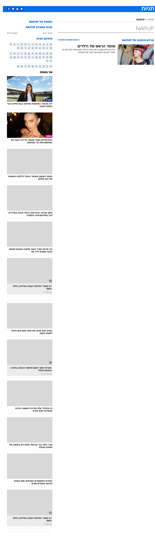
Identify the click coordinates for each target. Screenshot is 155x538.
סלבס (98, 3)
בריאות (74, 3)
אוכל (83, 3)
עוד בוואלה (43, 72)
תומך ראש (44, 33)
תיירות (65, 3)
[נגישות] (4, 3)
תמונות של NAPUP (37, 22)
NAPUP (138, 20)
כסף (90, 3)
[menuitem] (114, 2)
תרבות (107, 3)
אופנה (44, 3)
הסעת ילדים (9, 33)
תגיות (148, 20)
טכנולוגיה (54, 3)
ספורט (116, 3)
